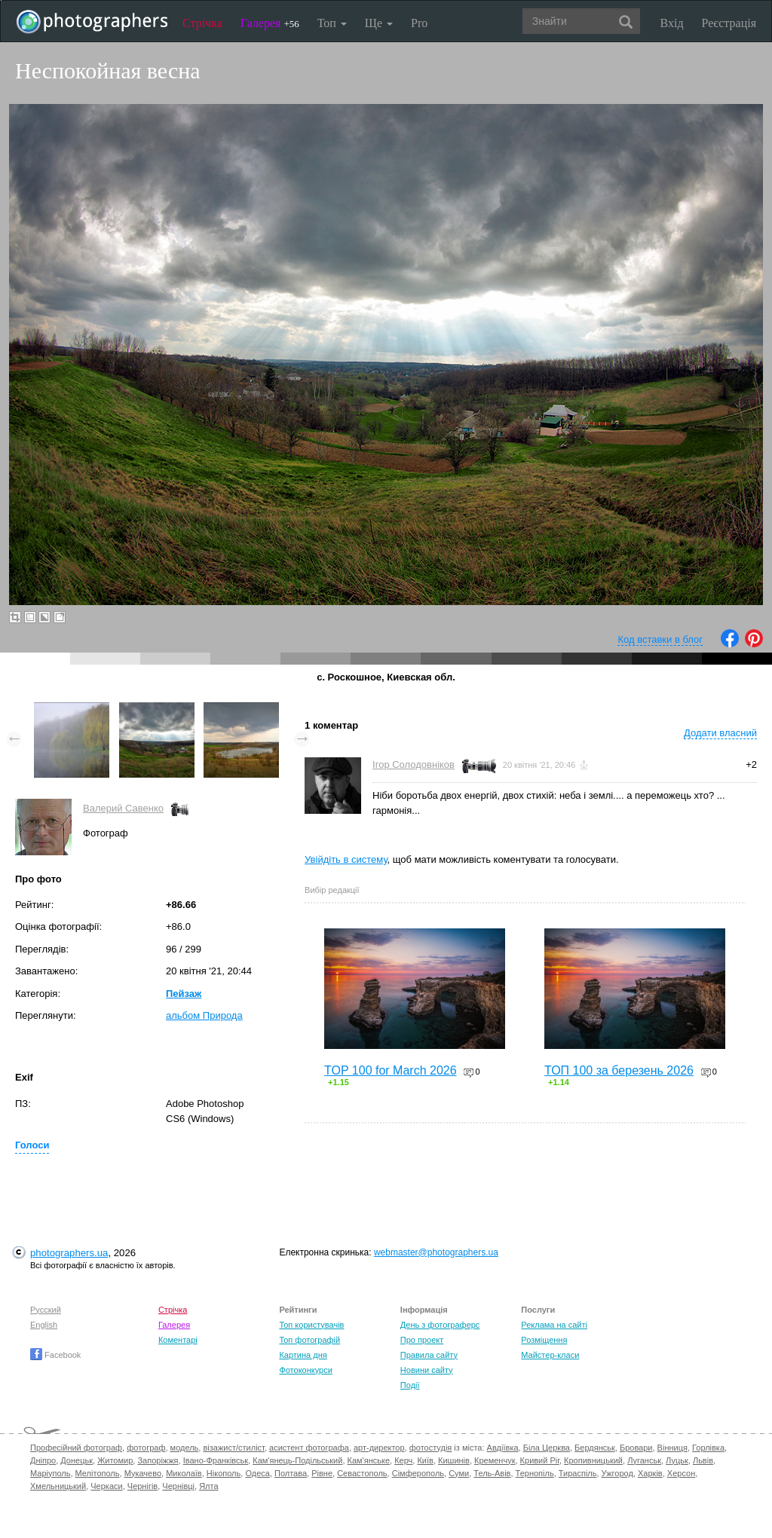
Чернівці (178, 1486)
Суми (459, 1473)
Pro (419, 23)
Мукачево (142, 1473)
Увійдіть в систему (346, 859)
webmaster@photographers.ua (436, 1252)
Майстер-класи (550, 1354)
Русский (45, 1309)
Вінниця (672, 1447)
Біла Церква (546, 1447)
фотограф (146, 1447)
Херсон (681, 1473)
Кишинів (454, 1460)
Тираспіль (578, 1473)
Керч (403, 1460)
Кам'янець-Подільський (297, 1460)
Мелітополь (97, 1473)
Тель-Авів (491, 1473)
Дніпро (43, 1460)
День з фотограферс (440, 1324)
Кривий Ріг (539, 1460)
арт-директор (379, 1447)
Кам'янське (369, 1460)
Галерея (269, 23)
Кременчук (494, 1460)
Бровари (636, 1447)
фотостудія (430, 1447)
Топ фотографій (309, 1339)
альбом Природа (204, 1015)
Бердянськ (594, 1447)
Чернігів (142, 1486)
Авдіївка (503, 1447)
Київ (425, 1460)
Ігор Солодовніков (413, 764)
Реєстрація (729, 23)
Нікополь (223, 1473)
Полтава (290, 1473)
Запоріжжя (157, 1460)
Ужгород (617, 1473)
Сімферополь (418, 1473)
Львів (703, 1460)
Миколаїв (184, 1473)
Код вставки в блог (660, 639)
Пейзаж (183, 993)
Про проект (421, 1339)
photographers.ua (69, 1252)
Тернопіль (535, 1473)
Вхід (672, 23)
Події (410, 1385)
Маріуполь (50, 1473)
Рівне (321, 1473)
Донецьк (76, 1460)
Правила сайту (429, 1354)
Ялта (208, 1486)
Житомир (115, 1460)
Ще (379, 23)
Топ (332, 23)
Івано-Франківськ (215, 1460)
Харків (650, 1473)
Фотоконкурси (305, 1369)
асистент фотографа (309, 1447)
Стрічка (202, 23)
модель (184, 1447)
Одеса (257, 1473)
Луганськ (644, 1460)
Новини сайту (426, 1369)
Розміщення (544, 1339)
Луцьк (677, 1460)
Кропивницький (593, 1460)
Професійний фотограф (76, 1447)
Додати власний (720, 732)
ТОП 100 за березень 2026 (619, 1070)
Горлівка (708, 1447)
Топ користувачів (311, 1324)
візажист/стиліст (233, 1447)
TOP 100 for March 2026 (390, 1070)
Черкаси (106, 1486)
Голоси (32, 1145)
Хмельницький (58, 1486)
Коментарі (178, 1339)
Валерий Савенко (123, 808)
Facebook (55, 1354)
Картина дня (302, 1354)
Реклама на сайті (554, 1324)
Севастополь (362, 1473)
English (43, 1324)
